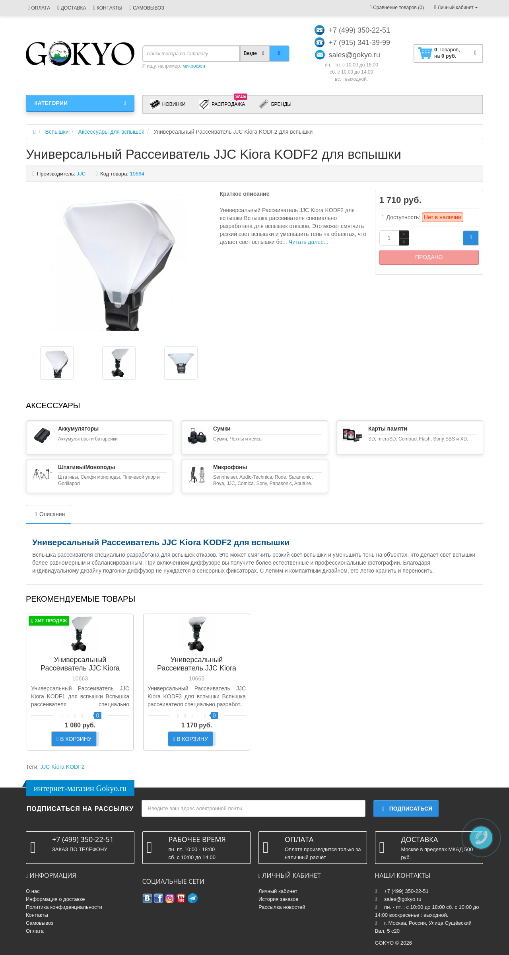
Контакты (37, 915)
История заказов (278, 899)
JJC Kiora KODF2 (62, 767)
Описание (48, 514)
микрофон (194, 66)
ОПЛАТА (39, 8)
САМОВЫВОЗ (147, 8)
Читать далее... (308, 242)
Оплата (35, 931)
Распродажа (223, 103)
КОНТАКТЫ (107, 8)
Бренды (274, 104)
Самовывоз (39, 923)
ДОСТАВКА (71, 8)
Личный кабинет (277, 891)
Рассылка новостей (281, 907)
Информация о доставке (55, 899)
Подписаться (406, 808)
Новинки (168, 104)
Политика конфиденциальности (64, 907)
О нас (33, 891)
